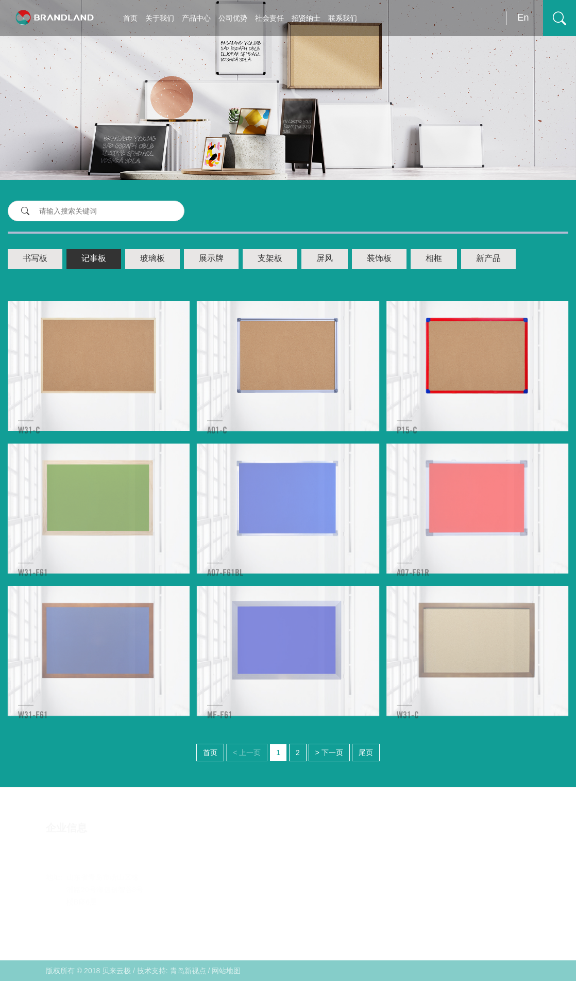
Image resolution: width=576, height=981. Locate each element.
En (523, 17)
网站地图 (226, 971)
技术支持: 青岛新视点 (171, 971)
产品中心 (196, 18)
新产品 (488, 259)
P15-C (407, 437)
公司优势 (232, 18)
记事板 (93, 259)
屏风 (324, 259)
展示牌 (211, 259)
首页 (130, 18)
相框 (434, 259)
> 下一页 (329, 752)
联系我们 (342, 18)
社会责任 (269, 18)
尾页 (366, 752)
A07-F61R (413, 580)
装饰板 (379, 259)
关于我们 (159, 18)
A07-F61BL (225, 580)
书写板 (35, 259)
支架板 (270, 259)
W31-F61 (33, 580)
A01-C (217, 437)
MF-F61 (219, 722)
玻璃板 (152, 259)
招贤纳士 (306, 18)
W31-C (29, 437)
